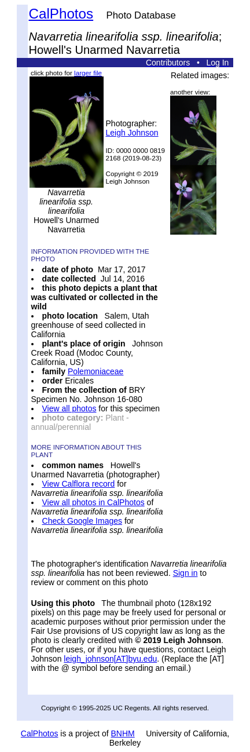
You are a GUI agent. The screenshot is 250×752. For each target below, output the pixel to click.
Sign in (185, 573)
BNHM (123, 733)
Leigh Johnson (132, 132)
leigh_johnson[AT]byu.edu (110, 658)
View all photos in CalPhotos (93, 502)
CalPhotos (61, 13)
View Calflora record (78, 483)
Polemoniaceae (96, 371)
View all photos (69, 408)
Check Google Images (82, 520)
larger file (88, 72)
